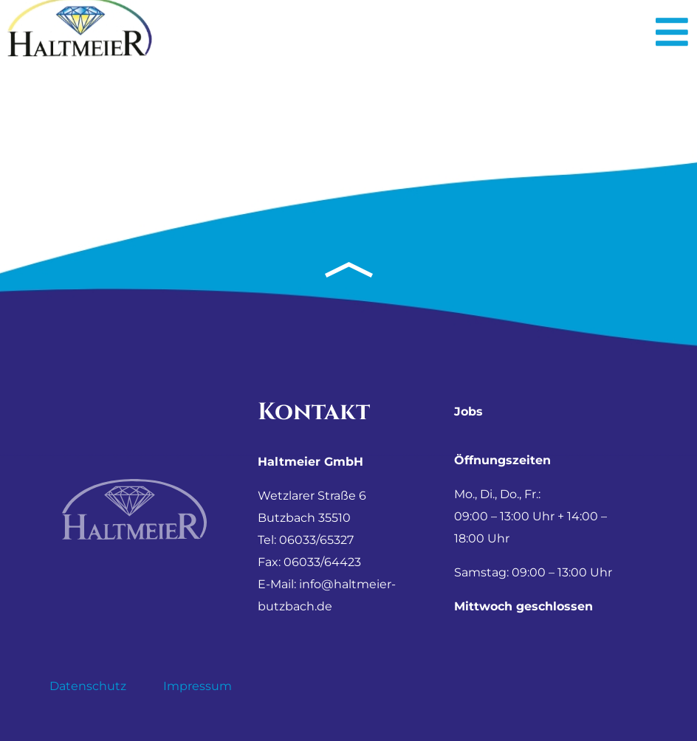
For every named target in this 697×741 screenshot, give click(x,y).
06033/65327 (316, 540)
